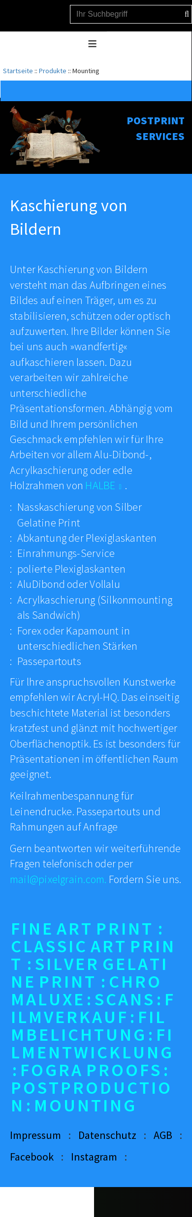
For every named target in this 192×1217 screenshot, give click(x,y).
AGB (163, 1135)
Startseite (18, 70)
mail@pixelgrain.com (57, 879)
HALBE (100, 485)
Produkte (52, 70)
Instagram (94, 1156)
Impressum (35, 1135)
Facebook (32, 1156)
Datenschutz (107, 1135)
